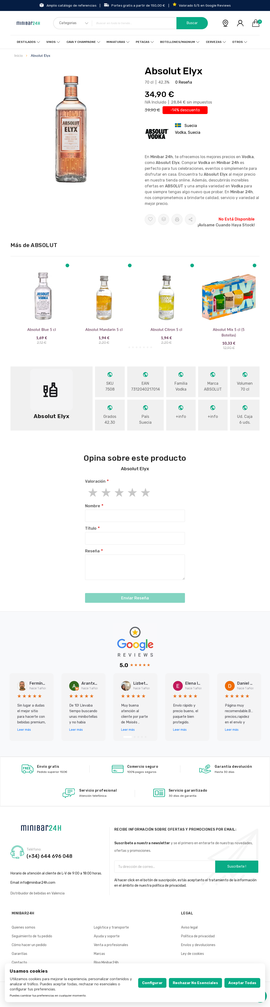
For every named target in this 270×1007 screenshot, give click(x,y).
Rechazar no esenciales (195, 983)
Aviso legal (189, 927)
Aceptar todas (242, 983)
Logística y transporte (111, 927)
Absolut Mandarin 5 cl (104, 329)
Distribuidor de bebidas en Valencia (37, 893)
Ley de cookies (192, 954)
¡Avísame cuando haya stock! (226, 225)
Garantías (19, 954)
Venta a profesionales (111, 945)
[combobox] (130, 23)
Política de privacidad (198, 936)
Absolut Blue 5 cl (41, 329)
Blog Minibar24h (106, 962)
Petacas (142, 42)
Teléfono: (34, 849)
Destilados (27, 42)
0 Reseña (183, 82)
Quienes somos (23, 927)
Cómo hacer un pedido (29, 945)
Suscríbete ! (236, 866)
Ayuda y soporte (107, 936)
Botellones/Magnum (177, 42)
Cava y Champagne (81, 42)
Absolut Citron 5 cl (166, 329)
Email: (15, 883)
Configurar (152, 983)
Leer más (24, 729)
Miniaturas (116, 42)
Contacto (19, 962)
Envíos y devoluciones (198, 945)
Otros (236, 42)
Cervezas (213, 42)
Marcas (99, 954)
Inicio (18, 55)
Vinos (52, 42)
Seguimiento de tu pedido (32, 936)
